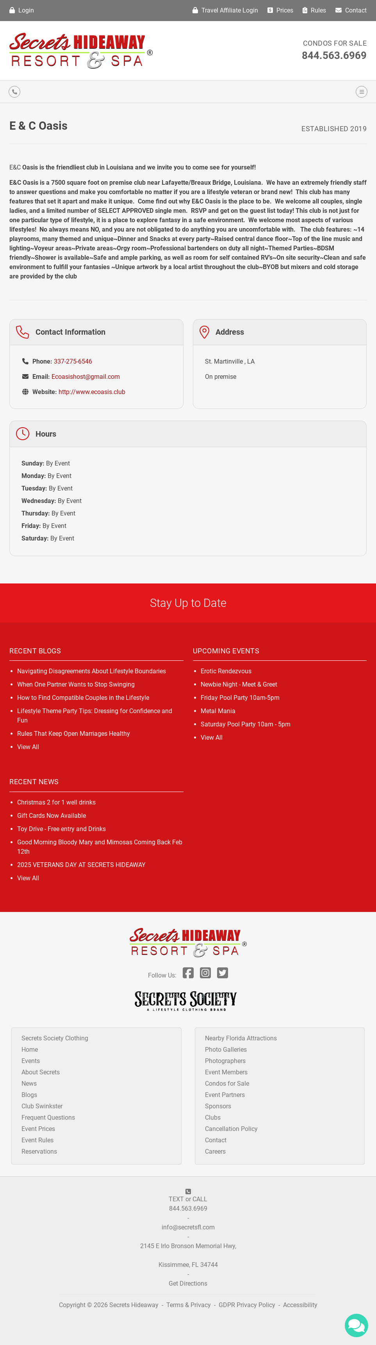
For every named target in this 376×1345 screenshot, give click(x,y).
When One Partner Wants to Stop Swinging (76, 684)
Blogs (29, 1095)
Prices (280, 10)
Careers (215, 1151)
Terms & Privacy (188, 1305)
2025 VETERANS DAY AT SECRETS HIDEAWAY (81, 865)
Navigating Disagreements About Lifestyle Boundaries (91, 671)
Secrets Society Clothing (54, 1038)
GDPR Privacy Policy (248, 1305)
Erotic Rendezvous (226, 671)
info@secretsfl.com (188, 1227)
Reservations (39, 1151)
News (29, 1083)
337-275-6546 (73, 361)
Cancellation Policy (231, 1129)
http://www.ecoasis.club (92, 392)
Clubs (213, 1117)
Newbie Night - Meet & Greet (239, 684)
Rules (314, 10)
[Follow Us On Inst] (205, 975)
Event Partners (225, 1095)
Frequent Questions (48, 1117)
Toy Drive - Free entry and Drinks (61, 829)
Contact (351, 10)
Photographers (225, 1061)
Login (21, 10)
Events (30, 1061)
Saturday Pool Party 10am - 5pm (245, 724)
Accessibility (300, 1305)
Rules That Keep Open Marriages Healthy (73, 733)
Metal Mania (218, 711)
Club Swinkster (41, 1106)
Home (29, 1049)
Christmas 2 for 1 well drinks (56, 802)
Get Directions (188, 1283)
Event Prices (38, 1129)
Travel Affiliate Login (225, 10)
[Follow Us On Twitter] (222, 975)
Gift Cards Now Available (51, 815)
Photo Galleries (226, 1049)
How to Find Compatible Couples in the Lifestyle (83, 697)
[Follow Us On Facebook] (188, 975)
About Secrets (40, 1072)
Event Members (226, 1072)
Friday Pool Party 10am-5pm (240, 697)
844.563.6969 (334, 55)
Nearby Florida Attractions (241, 1038)
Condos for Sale (335, 43)
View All (28, 747)
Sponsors (218, 1106)
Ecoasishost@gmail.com (86, 376)
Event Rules (37, 1140)
